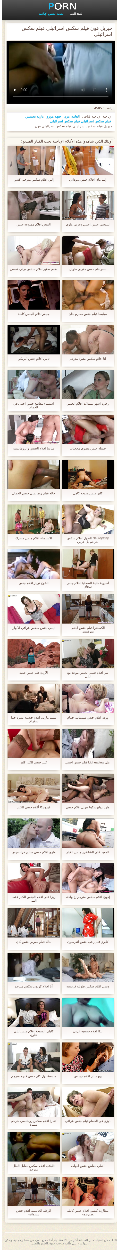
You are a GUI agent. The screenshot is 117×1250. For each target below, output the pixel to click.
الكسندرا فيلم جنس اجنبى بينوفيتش (85, 629)
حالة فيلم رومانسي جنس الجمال (31, 493)
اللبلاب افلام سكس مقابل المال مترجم (31, 1167)
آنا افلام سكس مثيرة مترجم (85, 359)
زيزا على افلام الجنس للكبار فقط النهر (31, 898)
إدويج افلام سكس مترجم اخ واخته (85, 897)
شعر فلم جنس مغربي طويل (85, 269)
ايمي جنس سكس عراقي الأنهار (31, 628)
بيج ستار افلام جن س (86, 1076)
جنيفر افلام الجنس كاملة (32, 314)
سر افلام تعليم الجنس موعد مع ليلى (85, 674)
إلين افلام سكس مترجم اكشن (31, 179)
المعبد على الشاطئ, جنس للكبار (85, 852)
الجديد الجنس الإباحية (49, 14)
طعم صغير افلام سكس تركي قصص (31, 269)
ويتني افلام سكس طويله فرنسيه (85, 986)
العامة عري (69, 116)
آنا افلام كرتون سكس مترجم (31, 986)
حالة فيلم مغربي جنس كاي (31, 942)
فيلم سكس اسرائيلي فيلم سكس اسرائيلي (78, 121)
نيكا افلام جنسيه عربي (85, 1031)
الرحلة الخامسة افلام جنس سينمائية (31, 1212)
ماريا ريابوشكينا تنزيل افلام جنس (85, 807)
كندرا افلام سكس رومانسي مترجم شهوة (31, 1122)
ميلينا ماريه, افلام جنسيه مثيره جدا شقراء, (31, 719)
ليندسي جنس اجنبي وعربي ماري (85, 224)
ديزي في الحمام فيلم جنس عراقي (85, 1121)
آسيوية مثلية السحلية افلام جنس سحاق (85, 584)
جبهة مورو (51, 116)
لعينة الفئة (74, 14)
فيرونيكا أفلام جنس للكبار (31, 807)
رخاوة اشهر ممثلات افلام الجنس (85, 403)
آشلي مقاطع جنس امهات (85, 1166)
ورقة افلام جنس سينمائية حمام (85, 717)
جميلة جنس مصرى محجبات (85, 448)
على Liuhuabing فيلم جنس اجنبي (85, 762)
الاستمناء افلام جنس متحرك (31, 538)
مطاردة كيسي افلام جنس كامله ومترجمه (85, 1212)
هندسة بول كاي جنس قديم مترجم (31, 1076)
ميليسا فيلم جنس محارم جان (85, 314)
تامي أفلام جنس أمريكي (32, 359)
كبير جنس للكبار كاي (31, 762)
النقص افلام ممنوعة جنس (31, 224)
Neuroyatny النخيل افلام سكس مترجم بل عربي (85, 540)
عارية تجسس (32, 116)
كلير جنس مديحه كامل (85, 493)
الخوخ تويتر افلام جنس (31, 583)
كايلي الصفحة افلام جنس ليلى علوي (31, 1033)
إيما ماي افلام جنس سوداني (85, 179)
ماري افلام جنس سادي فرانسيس (31, 852)
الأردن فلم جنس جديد (31, 672)
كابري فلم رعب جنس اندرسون (85, 942)
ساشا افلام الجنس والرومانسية (31, 448)
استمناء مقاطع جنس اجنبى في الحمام (31, 405)
